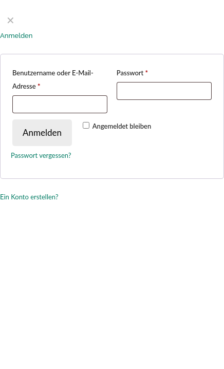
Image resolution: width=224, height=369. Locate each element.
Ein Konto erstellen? (29, 197)
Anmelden (42, 132)
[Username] (59, 104)
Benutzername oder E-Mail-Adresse (53, 79)
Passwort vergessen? (41, 155)
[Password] (164, 91)
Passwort (132, 73)
